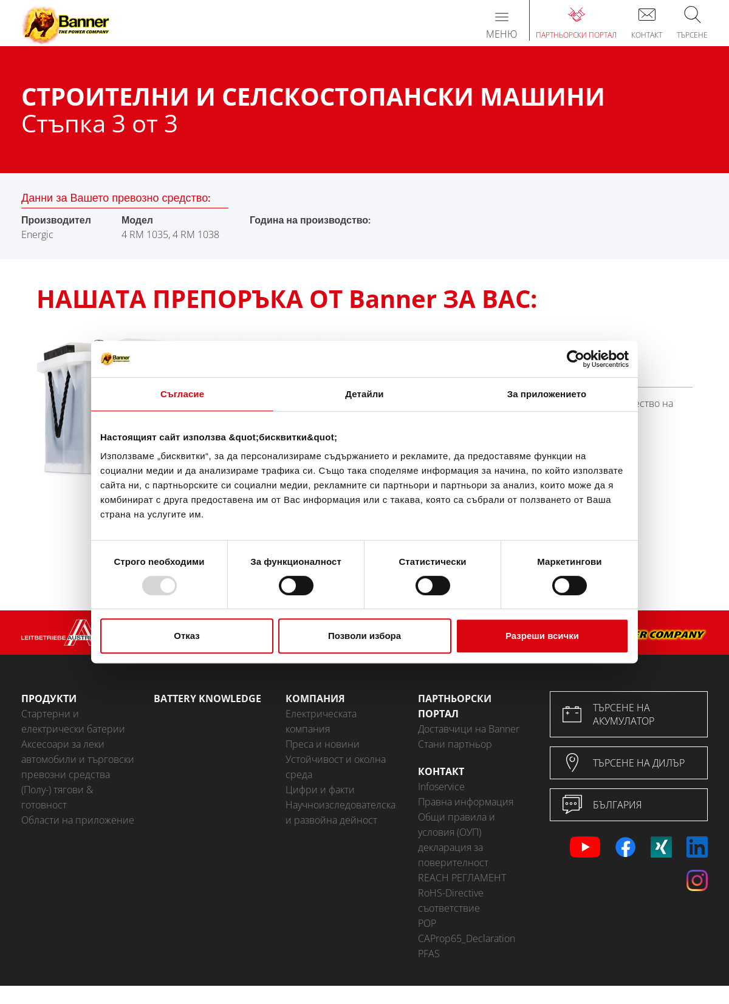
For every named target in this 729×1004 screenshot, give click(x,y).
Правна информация (465, 801)
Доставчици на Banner (468, 729)
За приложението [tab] (547, 394)
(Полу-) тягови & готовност (57, 797)
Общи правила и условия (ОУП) (456, 824)
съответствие (449, 908)
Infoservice (441, 786)
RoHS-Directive (451, 893)
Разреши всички (542, 635)
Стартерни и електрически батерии (73, 721)
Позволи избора (364, 635)
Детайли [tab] (364, 394)
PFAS (429, 953)
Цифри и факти (320, 789)
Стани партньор (455, 744)
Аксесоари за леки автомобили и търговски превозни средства (77, 759)
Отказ (187, 635)
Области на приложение (77, 820)
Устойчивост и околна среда (336, 767)
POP (427, 923)
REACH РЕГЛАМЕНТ (462, 877)
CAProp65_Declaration (466, 938)
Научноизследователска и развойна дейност (340, 812)
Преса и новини (323, 744)
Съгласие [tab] (182, 394)
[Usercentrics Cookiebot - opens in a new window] (575, 359)
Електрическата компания (321, 721)
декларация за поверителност (453, 855)
